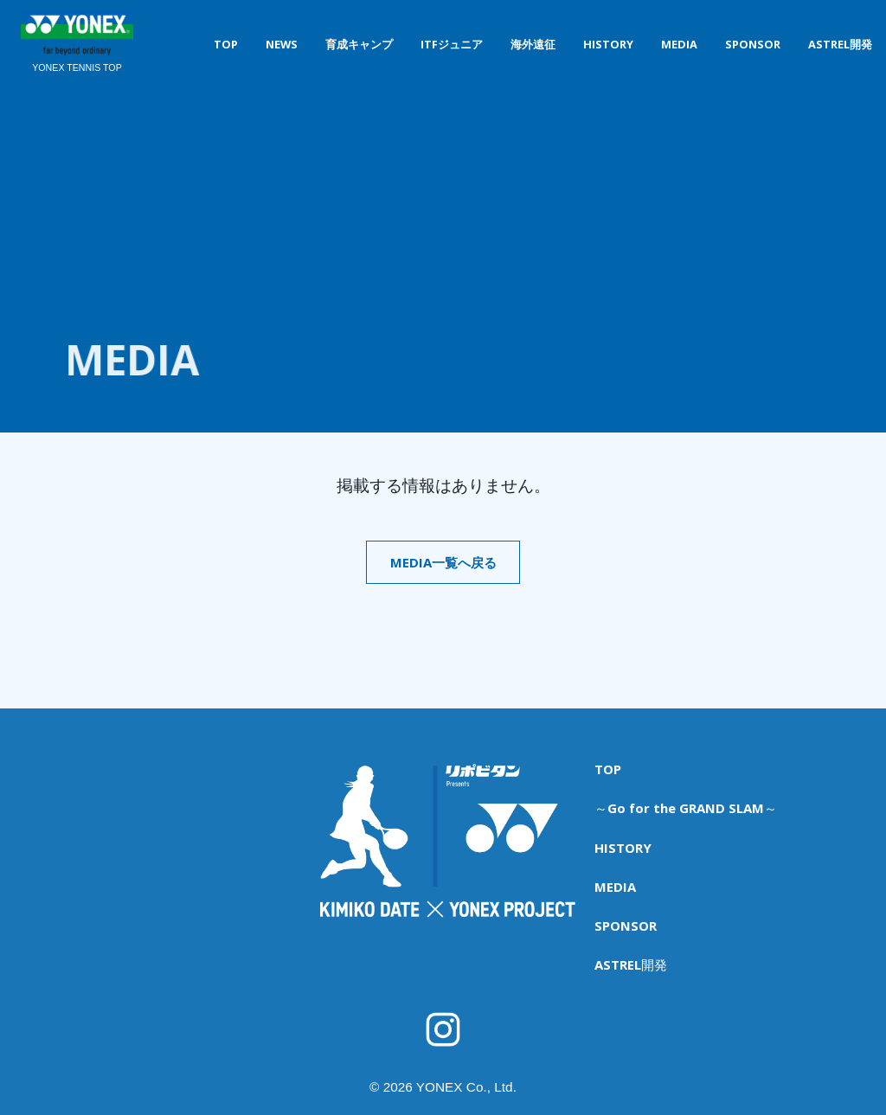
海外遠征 (532, 44)
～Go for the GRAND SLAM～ (681, 794)
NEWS (282, 44)
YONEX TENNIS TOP (77, 68)
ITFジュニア (452, 44)
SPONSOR (752, 44)
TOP (226, 44)
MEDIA (679, 44)
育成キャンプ (359, 44)
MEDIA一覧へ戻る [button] (443, 563)
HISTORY (608, 44)
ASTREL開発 (840, 44)
